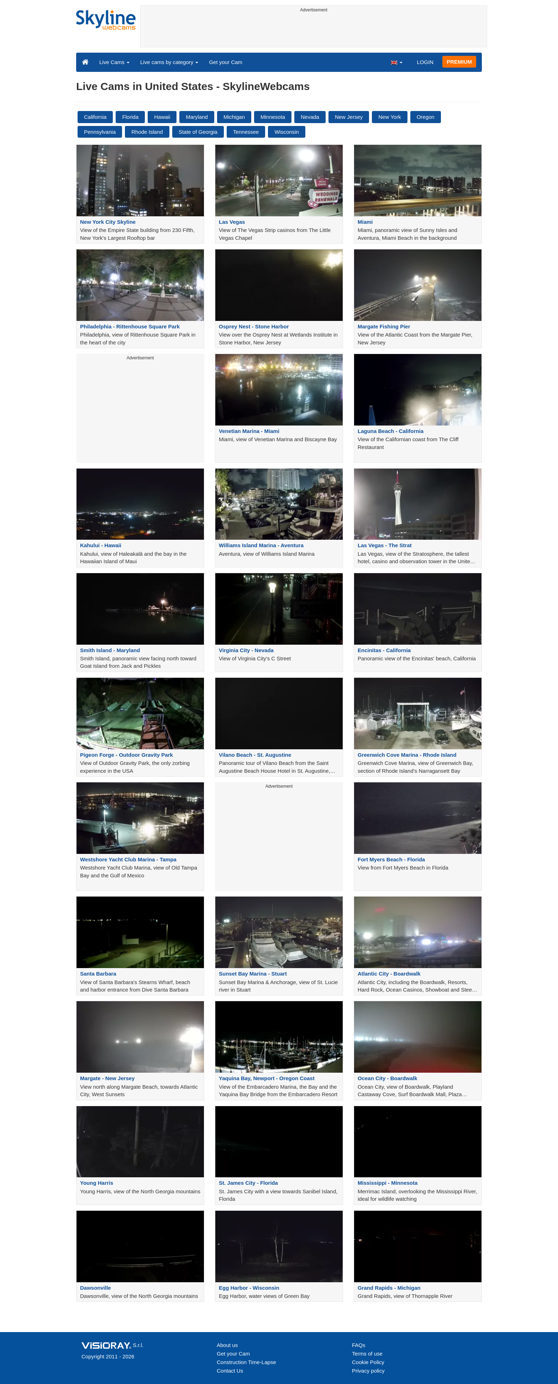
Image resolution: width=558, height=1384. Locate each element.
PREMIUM (459, 62)
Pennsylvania (100, 132)
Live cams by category (169, 62)
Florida (130, 117)
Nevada (310, 117)
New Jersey (349, 117)
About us (227, 1345)
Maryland (197, 117)
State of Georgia (198, 132)
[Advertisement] (314, 31)
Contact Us (230, 1371)
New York (389, 117)
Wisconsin (286, 132)
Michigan (234, 117)
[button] (396, 62)
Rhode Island (147, 132)
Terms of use (367, 1354)
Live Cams (114, 62)
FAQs (358, 1345)
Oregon (426, 117)
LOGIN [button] (425, 62)
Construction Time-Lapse (246, 1362)
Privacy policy (368, 1371)
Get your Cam (225, 62)
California (95, 117)
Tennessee (246, 132)
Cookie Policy (368, 1362)
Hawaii (162, 117)
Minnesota (272, 117)
